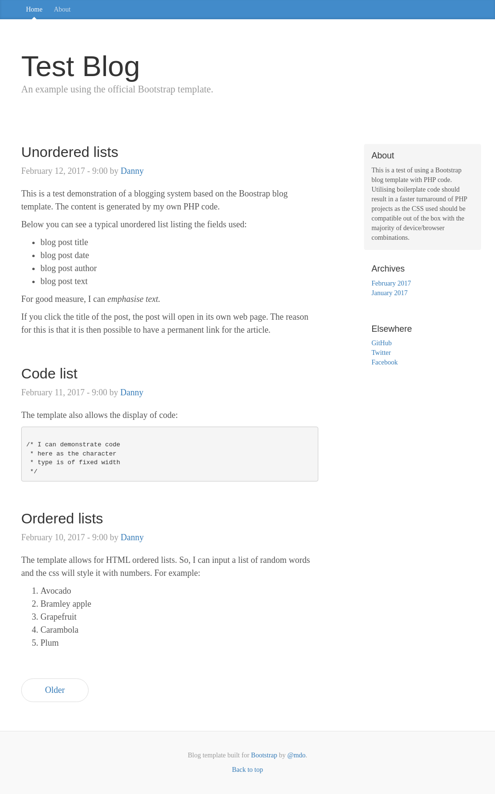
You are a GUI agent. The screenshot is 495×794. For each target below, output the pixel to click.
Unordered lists (69, 152)
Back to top (247, 769)
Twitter (381, 352)
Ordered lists (62, 518)
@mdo (296, 755)
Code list (49, 373)
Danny (131, 171)
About (62, 9)
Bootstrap (264, 755)
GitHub (381, 343)
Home (34, 9)
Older (55, 690)
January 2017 (389, 293)
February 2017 (391, 283)
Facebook (384, 362)
